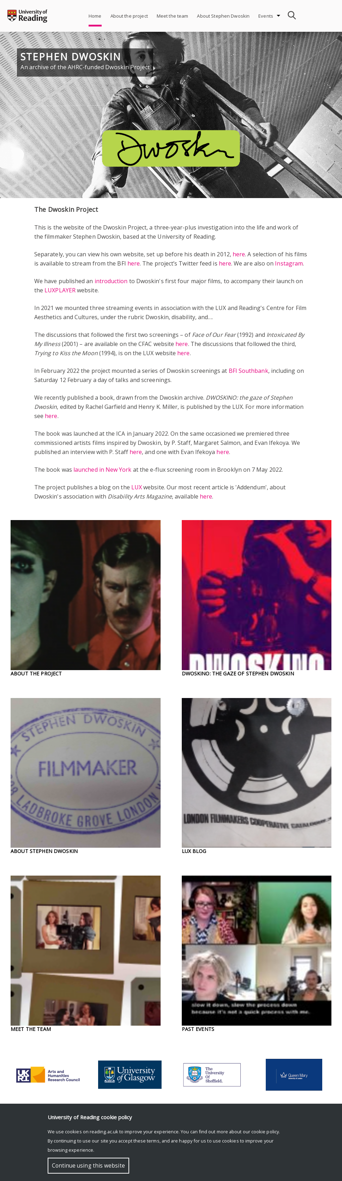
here (239, 254)
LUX (136, 487)
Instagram (289, 263)
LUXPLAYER (60, 290)
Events (265, 16)
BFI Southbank (248, 371)
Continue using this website (88, 1165)
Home (95, 16)
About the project (129, 16)
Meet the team (172, 16)
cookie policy (265, 1131)
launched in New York (102, 469)
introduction (111, 281)
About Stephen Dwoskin (223, 16)
